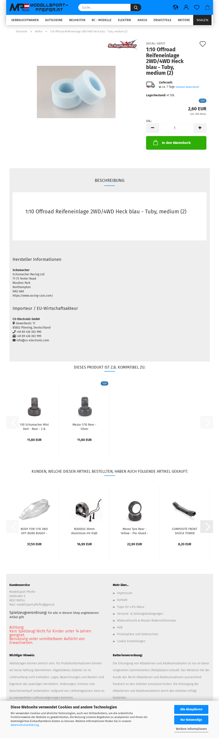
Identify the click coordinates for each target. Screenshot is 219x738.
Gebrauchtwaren (25, 20)
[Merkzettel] (196, 7)
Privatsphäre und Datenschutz (137, 634)
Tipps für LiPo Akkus (130, 607)
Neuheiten (77, 20)
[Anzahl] (176, 128)
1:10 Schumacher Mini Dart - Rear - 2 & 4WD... (34, 426)
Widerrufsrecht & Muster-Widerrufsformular (146, 620)
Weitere (184, 20)
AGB (119, 627)
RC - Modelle (102, 20)
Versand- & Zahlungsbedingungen (140, 614)
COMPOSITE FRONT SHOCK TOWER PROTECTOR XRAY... (184, 530)
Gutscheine (54, 20)
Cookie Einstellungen (131, 641)
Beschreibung (110, 180)
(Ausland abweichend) (187, 87)
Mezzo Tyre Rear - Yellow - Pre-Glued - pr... (134, 530)
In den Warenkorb (171, 142)
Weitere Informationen (191, 729)
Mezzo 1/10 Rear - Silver (84, 426)
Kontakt (122, 600)
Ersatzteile (162, 20)
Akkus (142, 20)
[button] (175, 7)
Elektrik (124, 20)
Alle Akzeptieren (191, 709)
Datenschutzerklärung (25, 725)
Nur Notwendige (191, 720)
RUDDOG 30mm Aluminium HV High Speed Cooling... (84, 530)
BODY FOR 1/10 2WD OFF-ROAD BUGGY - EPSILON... (34, 530)
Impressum (124, 593)
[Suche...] (136, 7)
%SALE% (202, 20)
